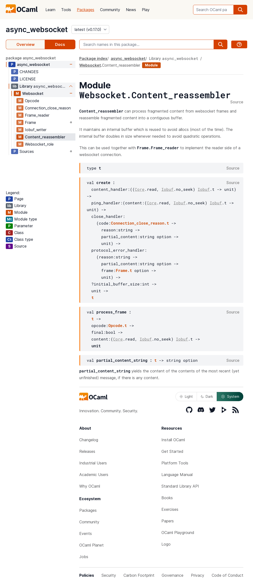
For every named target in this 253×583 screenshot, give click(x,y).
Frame (30, 122)
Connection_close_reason (48, 108)
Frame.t (124, 270)
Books (167, 497)
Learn (50, 9)
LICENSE (28, 79)
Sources (27, 151)
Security (108, 575)
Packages (85, 9)
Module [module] (151, 65)
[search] (240, 9)
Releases (87, 451)
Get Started (172, 451)
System (230, 396)
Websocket (32, 93)
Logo (166, 544)
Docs (60, 44)
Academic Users (93, 474)
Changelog (88, 439)
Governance (172, 575)
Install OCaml (173, 439)
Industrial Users (93, 463)
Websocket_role (39, 144)
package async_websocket (31, 58)
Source (236, 102)
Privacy (197, 575)
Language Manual (177, 474)
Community (110, 9)
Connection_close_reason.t (140, 223)
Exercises (169, 509)
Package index (93, 58)
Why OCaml (89, 486)
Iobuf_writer (35, 129)
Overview (25, 44)
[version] (90, 29)
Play (146, 9)
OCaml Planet (91, 545)
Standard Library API (180, 486)
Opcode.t (117, 325)
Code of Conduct (227, 575)
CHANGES (29, 71)
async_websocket (37, 29)
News (131, 9)
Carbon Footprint (138, 575)
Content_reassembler (45, 137)
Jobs (83, 556)
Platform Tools (174, 463)
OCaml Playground (177, 532)
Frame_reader (37, 115)
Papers (167, 521)
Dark (207, 396)
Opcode (32, 100)
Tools (66, 9)
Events (85, 533)
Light (186, 396)
